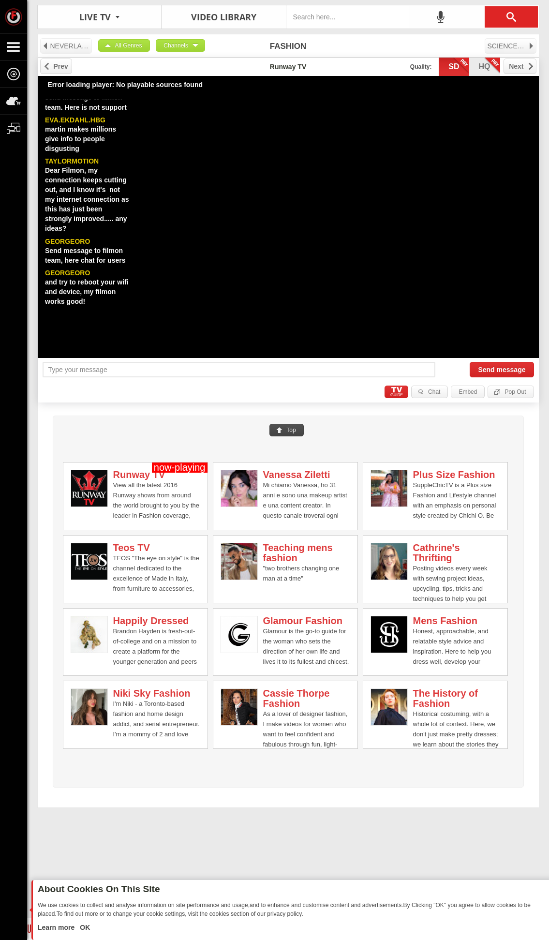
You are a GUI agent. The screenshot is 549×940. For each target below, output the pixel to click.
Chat (434, 391)
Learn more (57, 927)
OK (84, 927)
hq (489, 66)
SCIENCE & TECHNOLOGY (512, 46)
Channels (175, 45)
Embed (468, 391)
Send (501, 369)
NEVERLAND (67, 46)
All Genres (128, 45)
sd (458, 66)
